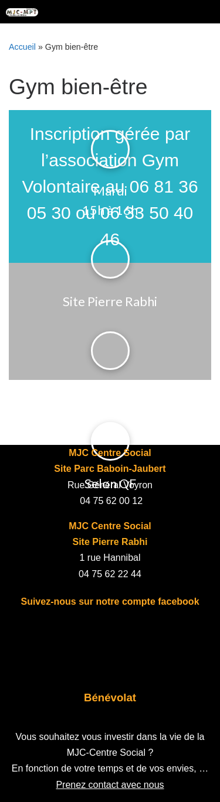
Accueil (22, 47)
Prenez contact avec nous (110, 785)
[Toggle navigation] (202, 11)
